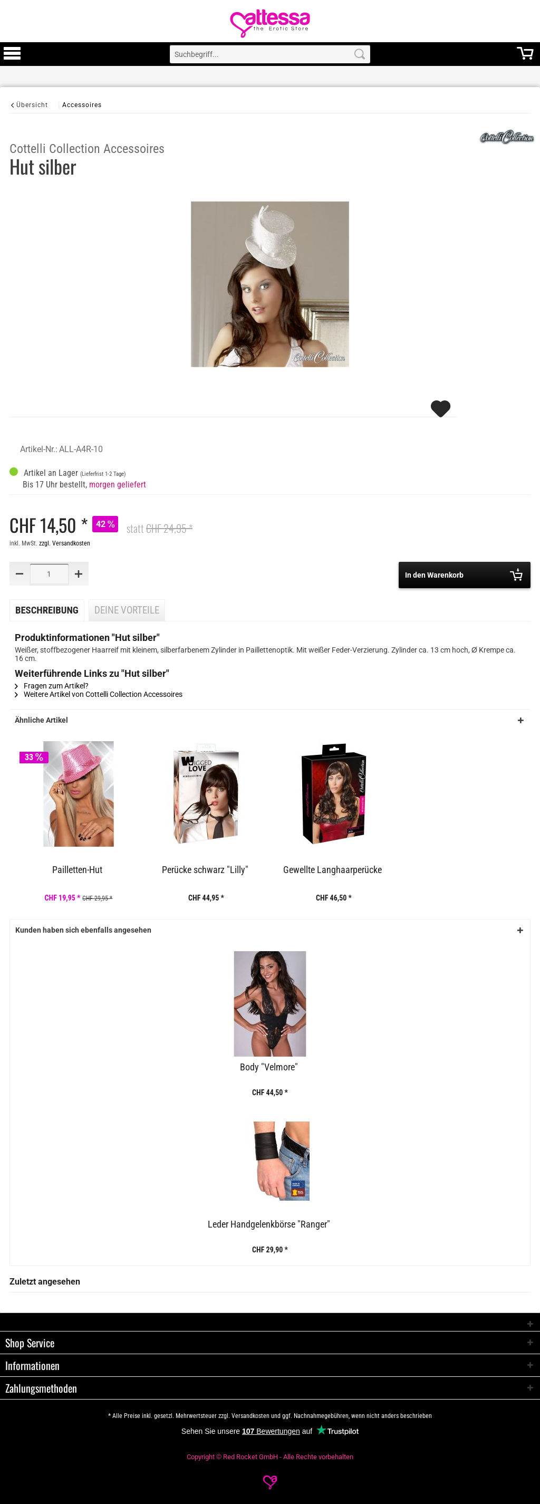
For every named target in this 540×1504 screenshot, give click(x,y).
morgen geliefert (117, 485)
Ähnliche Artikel (41, 720)
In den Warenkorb (464, 574)
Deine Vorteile (126, 610)
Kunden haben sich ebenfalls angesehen (83, 930)
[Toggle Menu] (12, 58)
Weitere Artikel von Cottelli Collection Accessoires (98, 694)
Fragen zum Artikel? (52, 686)
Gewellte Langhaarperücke (332, 870)
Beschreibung (47, 610)
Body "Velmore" (269, 1067)
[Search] (359, 54)
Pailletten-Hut (77, 870)
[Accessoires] (82, 105)
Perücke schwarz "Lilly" (205, 870)
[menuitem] (12, 54)
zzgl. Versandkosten (64, 543)
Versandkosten (250, 1416)
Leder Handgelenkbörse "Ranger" (269, 1224)
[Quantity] (49, 573)
